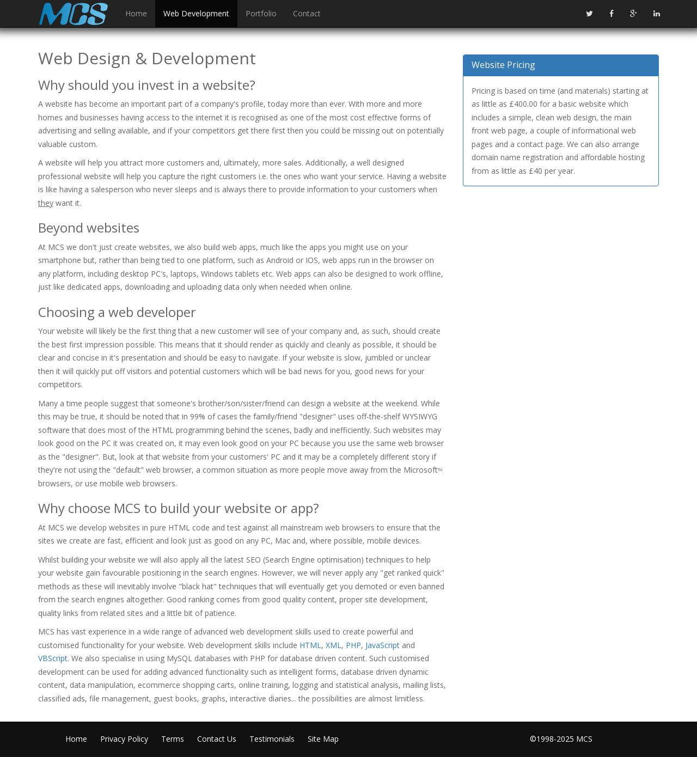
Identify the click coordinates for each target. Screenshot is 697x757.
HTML (310, 645)
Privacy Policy (124, 739)
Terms (172, 739)
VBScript (53, 658)
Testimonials (272, 739)
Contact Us (216, 739)
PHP (353, 645)
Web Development (196, 13)
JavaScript (382, 645)
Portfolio (261, 13)
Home (136, 13)
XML (333, 645)
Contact (307, 13)
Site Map (323, 739)
